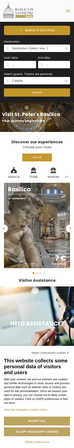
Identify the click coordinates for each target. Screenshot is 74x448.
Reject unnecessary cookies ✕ (50, 352)
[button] (34, 273)
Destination (12, 42)
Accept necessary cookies (37, 431)
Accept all (37, 420)
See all (37, 157)
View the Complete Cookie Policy (25, 409)
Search (37, 92)
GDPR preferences (37, 442)
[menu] (68, 11)
